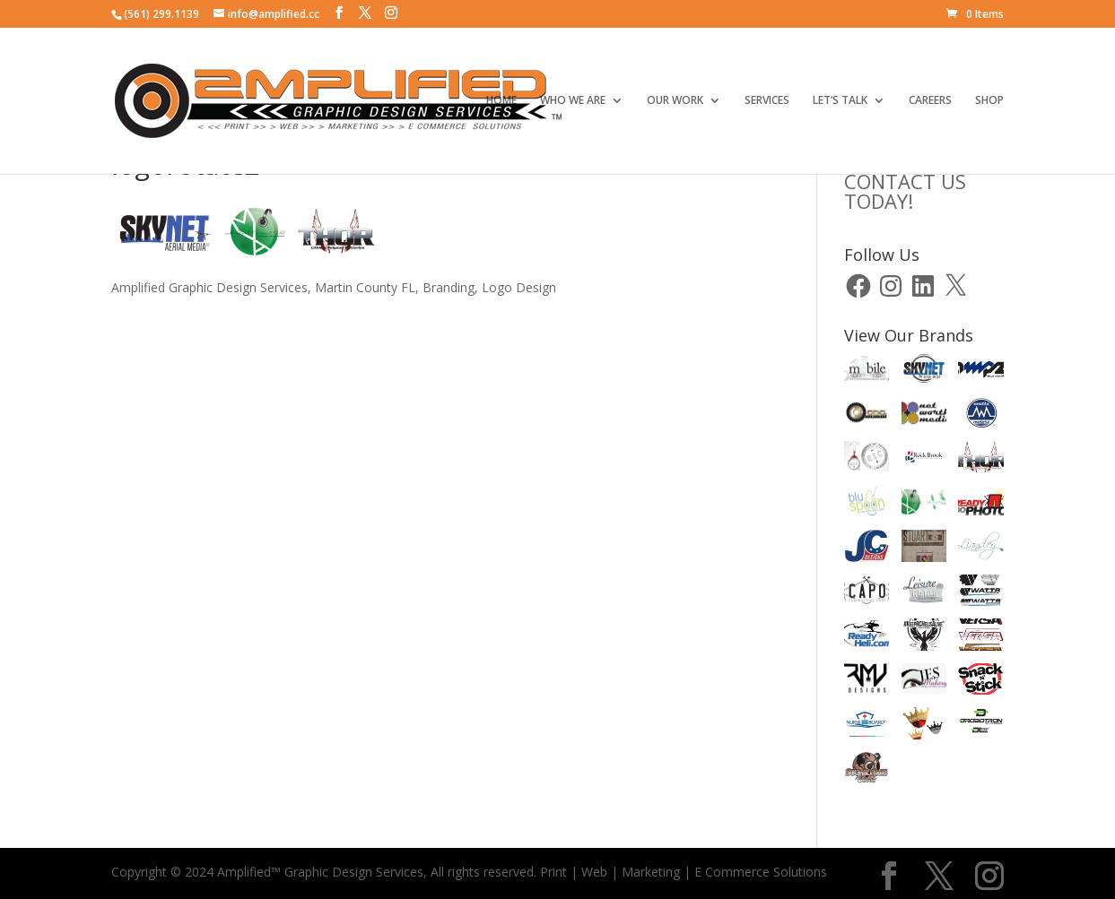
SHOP (989, 101)
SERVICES (767, 101)
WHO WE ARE (572, 101)
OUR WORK (675, 101)
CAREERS (930, 101)
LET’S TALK (840, 101)
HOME (501, 101)
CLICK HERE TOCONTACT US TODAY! (913, 181)
